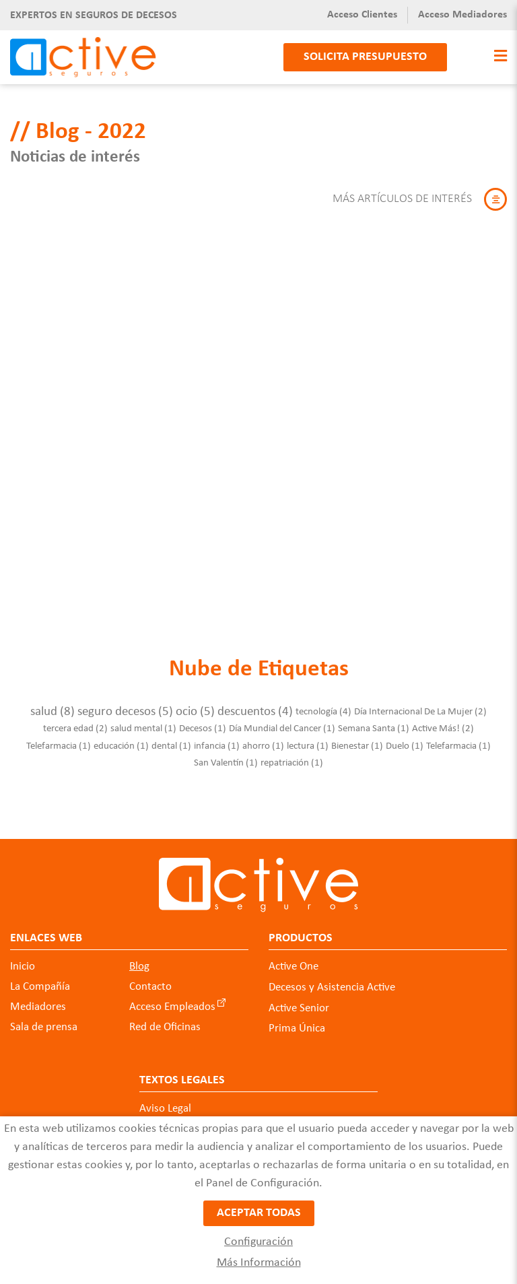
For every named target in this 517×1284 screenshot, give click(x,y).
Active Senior (299, 1001)
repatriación (292, 756)
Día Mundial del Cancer (282, 722)
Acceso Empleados (172, 1000)
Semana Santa (373, 722)
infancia (217, 739)
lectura (308, 739)
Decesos (202, 722)
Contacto (150, 980)
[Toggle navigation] (497, 57)
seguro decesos (125, 705)
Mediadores (38, 1000)
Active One (293, 960)
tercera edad (75, 722)
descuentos (255, 705)
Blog (139, 960)
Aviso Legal (165, 1101)
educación (121, 739)
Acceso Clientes (362, 14)
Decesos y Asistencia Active (332, 980)
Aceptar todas (259, 1215)
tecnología (323, 705)
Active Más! (443, 722)
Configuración (258, 1242)
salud (52, 705)
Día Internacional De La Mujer (420, 705)
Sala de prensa (43, 1020)
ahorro (263, 739)
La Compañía (40, 980)
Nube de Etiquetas (259, 663)
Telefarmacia (58, 739)
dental (171, 739)
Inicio (22, 960)
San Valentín (226, 756)
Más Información (259, 1262)
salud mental (143, 722)
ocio (195, 705)
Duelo (404, 739)
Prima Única (297, 1021)
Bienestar (357, 739)
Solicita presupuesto (365, 56)
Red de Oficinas (165, 1020)
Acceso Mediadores (462, 14)
